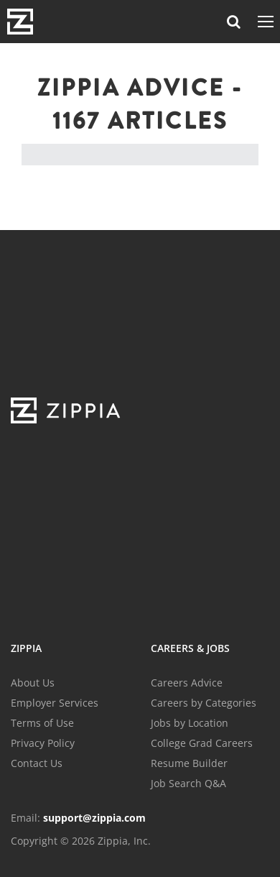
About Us (33, 682)
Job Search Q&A (188, 783)
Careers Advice (187, 682)
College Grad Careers (202, 743)
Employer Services (54, 703)
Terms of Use (42, 723)
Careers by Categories (203, 703)
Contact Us (36, 763)
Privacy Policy (43, 743)
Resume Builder (189, 763)
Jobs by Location (189, 723)
